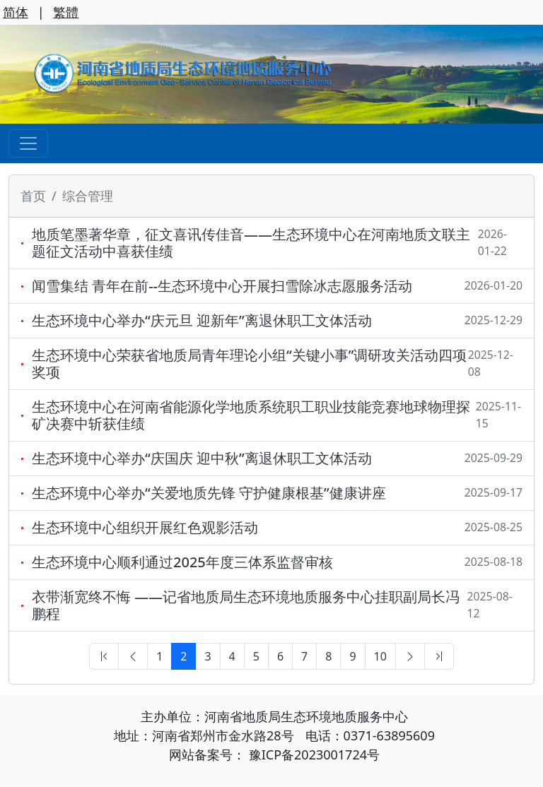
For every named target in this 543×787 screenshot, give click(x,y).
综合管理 (87, 195)
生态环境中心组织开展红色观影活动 (145, 527)
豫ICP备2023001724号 (314, 754)
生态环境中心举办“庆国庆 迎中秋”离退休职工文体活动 (202, 458)
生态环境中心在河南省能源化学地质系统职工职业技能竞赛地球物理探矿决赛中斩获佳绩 (251, 415)
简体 (15, 12)
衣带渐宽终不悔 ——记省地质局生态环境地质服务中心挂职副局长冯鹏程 (246, 605)
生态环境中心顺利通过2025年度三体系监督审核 (182, 562)
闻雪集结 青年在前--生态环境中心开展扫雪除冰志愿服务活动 (222, 286)
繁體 (65, 12)
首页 (33, 195)
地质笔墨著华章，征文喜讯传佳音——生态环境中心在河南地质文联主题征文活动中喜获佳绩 (251, 243)
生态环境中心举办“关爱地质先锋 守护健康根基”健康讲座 (209, 493)
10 (380, 656)
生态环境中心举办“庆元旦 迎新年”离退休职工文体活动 (202, 320)
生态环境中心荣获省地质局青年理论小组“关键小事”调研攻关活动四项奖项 (249, 364)
